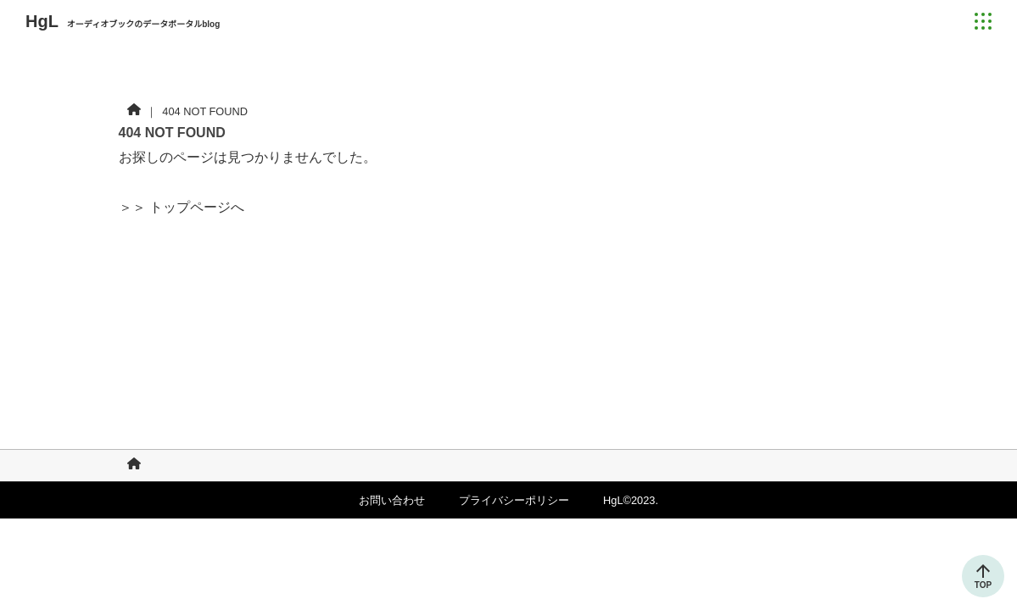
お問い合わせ (392, 500)
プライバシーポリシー (514, 500)
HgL (122, 21)
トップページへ (196, 207)
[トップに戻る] (983, 571)
